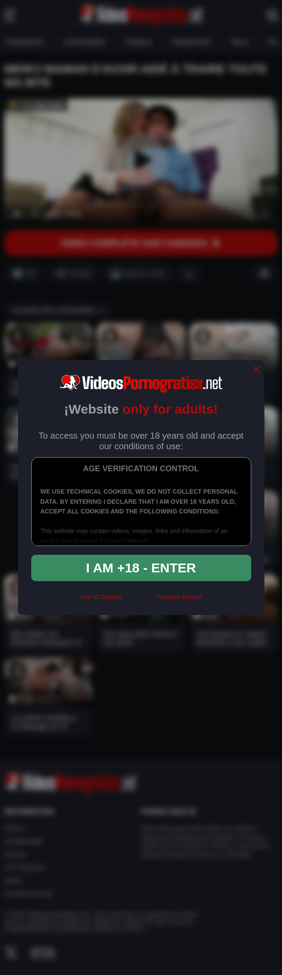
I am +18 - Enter (141, 567)
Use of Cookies (101, 596)
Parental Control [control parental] (179, 596)
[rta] (140, 600)
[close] (256, 370)
